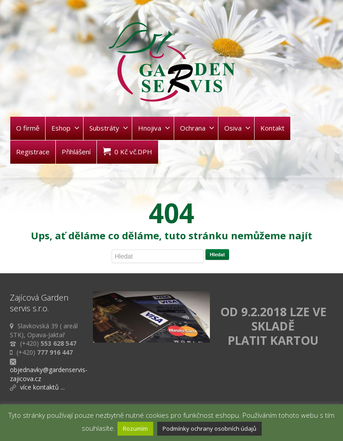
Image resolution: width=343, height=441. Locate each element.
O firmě (27, 127)
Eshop (65, 127)
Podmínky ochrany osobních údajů (209, 428)
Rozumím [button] (135, 428)
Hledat (217, 254)
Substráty (108, 127)
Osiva (237, 127)
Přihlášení (76, 151)
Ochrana (197, 127)
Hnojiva (154, 127)
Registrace (33, 151)
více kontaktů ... (42, 387)
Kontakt (272, 127)
